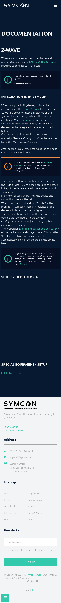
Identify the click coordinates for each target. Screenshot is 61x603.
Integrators (10, 512)
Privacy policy (35, 499)
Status (31, 506)
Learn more (11, 427)
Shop (6, 519)
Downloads (10, 506)
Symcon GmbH (34, 574)
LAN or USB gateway (41, 61)
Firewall (23, 264)
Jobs (30, 519)
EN (33, 589)
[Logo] (16, 5)
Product (8, 499)
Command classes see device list (38, 228)
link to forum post (11, 372)
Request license (14, 430)
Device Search (31, 108)
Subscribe (30, 562)
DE (27, 589)
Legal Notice (34, 493)
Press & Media (35, 512)
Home (7, 493)
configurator (27, 119)
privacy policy (32, 550)
